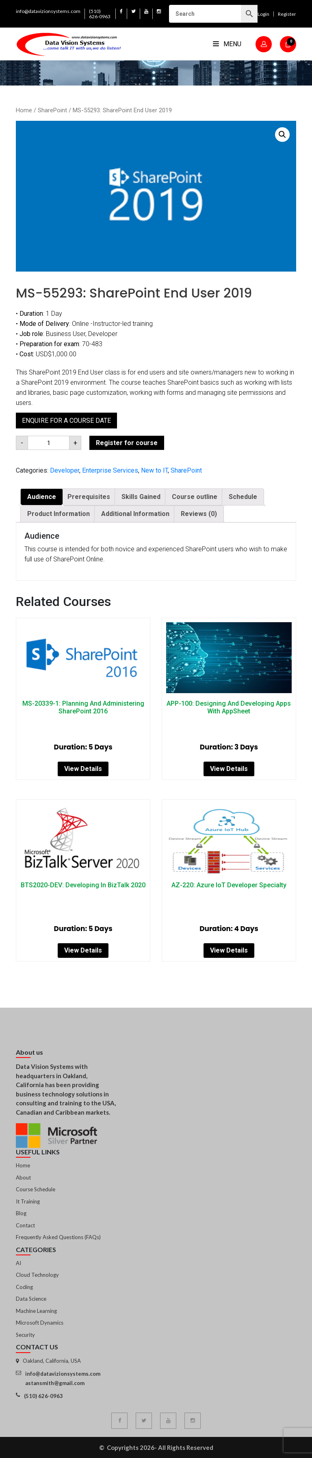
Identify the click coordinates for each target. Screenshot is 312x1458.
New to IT (154, 470)
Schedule (243, 497)
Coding (24, 1287)
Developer (64, 470)
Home (24, 110)
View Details (83, 769)
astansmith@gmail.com (54, 1383)
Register (287, 14)
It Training (28, 1201)
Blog (21, 1213)
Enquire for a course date (66, 420)
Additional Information (135, 514)
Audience (41, 497)
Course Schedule (35, 1189)
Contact (25, 1225)
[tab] (41, 496)
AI (18, 1263)
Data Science (31, 1298)
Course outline (194, 497)
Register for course (127, 443)
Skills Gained (140, 497)
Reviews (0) (199, 514)
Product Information (58, 514)
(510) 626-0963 (99, 13)
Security (25, 1335)
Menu (227, 44)
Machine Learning (36, 1311)
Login (263, 14)
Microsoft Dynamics (39, 1322)
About (23, 1177)
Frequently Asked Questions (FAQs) (58, 1237)
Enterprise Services (110, 470)
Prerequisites (88, 497)
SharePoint (52, 110)
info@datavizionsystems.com (48, 11)
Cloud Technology (37, 1275)
